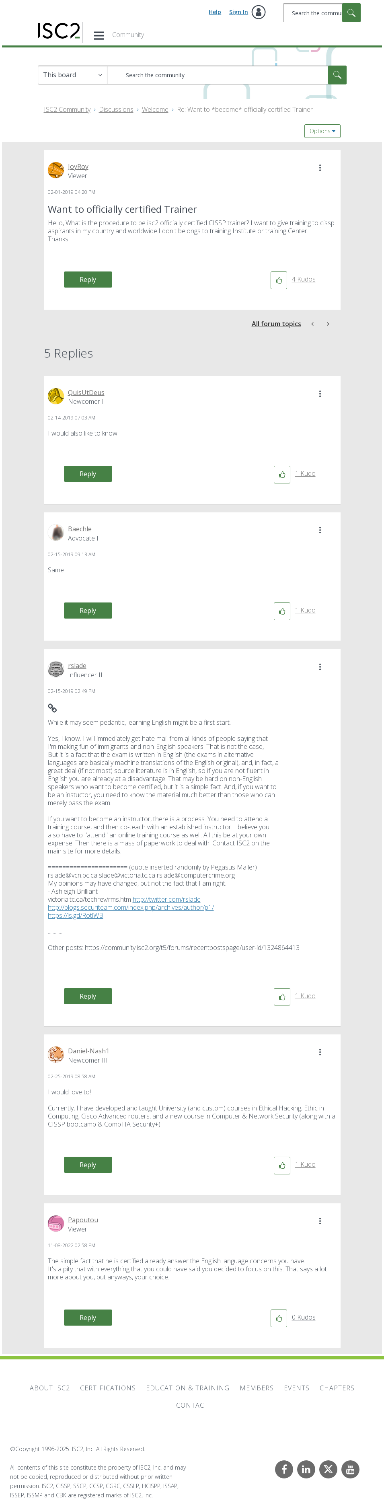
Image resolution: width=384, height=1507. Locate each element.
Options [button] (320, 131)
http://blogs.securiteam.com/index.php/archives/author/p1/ (131, 907)
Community (128, 34)
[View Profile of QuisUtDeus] (86, 392)
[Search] (322, 12)
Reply (88, 279)
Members (257, 1388)
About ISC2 (50, 1388)
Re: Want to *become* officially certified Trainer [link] (245, 109)
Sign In (238, 12)
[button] (320, 167)
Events (297, 1388)
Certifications (108, 1388)
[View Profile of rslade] (77, 665)
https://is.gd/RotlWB (75, 915)
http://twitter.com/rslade (167, 899)
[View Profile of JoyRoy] (78, 166)
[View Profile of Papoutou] (83, 1219)
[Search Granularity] (72, 75)
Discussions (116, 109)
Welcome (155, 109)
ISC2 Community (67, 109)
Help (215, 12)
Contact (192, 1405)
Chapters (337, 1388)
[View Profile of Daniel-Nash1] (88, 1050)
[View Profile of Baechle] (80, 528)
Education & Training (188, 1388)
